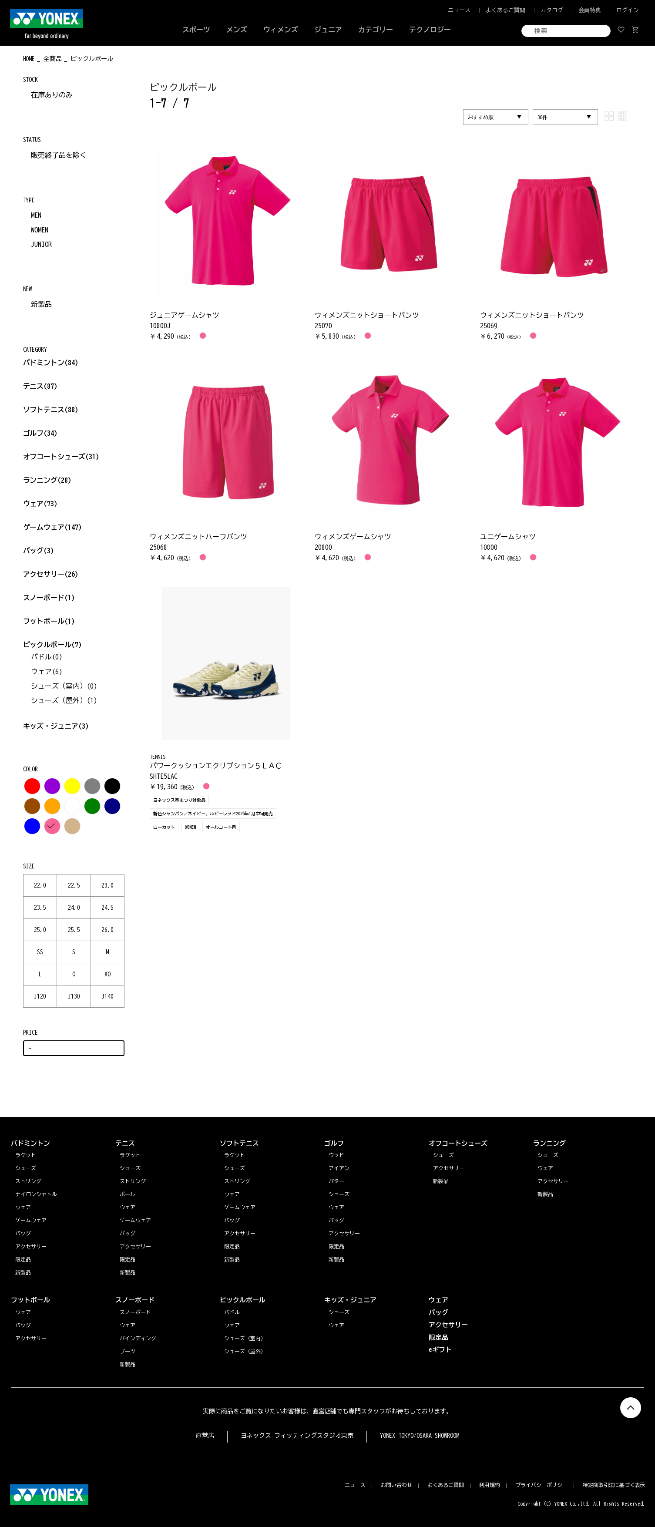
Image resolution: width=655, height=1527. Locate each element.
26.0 (107, 930)
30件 (542, 117)
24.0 (74, 908)
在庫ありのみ (52, 94)
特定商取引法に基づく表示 (614, 1484)
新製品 (41, 304)
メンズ (236, 29)
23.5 (40, 908)
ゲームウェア (52, 527)
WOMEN (39, 229)
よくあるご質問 (505, 10)
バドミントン (44, 362)
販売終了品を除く (59, 154)
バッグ (38, 550)
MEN (36, 215)
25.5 (74, 930)
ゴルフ (40, 433)
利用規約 (489, 1484)
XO (107, 974)
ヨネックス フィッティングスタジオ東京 (297, 1436)
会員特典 (589, 10)
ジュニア (328, 29)
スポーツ (196, 29)
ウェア (40, 503)
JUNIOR (41, 244)
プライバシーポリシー (541, 1484)
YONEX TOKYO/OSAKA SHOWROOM (419, 1436)
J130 (74, 996)
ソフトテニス (51, 409)
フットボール (49, 621)
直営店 (205, 1436)
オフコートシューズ (61, 456)
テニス (33, 386)
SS (40, 952)
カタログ (552, 10)
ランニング (47, 480)
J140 (107, 996)
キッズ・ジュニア (56, 726)
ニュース (459, 10)
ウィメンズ (280, 29)
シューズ (547, 1154)
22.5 (74, 885)
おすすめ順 (481, 117)
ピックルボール (52, 644)
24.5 (107, 908)
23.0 (107, 885)
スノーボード (49, 597)
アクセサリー (51, 574)
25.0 (40, 930)
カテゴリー (375, 29)
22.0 (40, 885)
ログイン (627, 10)
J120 (40, 996)
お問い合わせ (396, 1484)
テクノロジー (430, 29)
